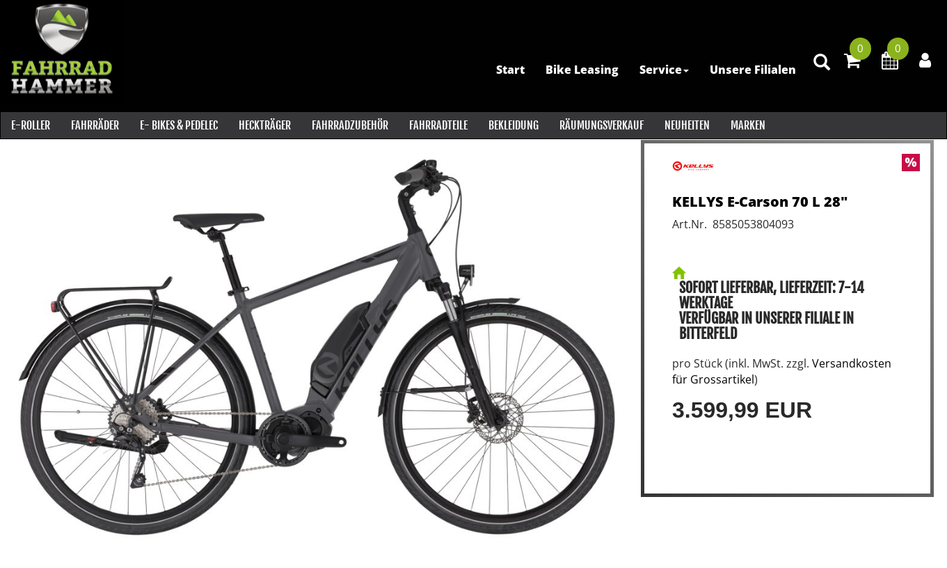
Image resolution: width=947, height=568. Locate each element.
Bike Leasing (580, 69)
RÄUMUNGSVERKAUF (601, 125)
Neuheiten (686, 125)
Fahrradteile (437, 125)
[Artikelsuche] (820, 70)
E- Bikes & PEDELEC (178, 125)
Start (509, 69)
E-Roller (29, 125)
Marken (747, 125)
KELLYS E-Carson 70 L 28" (759, 201)
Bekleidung (513, 125)
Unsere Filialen (751, 69)
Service (662, 69)
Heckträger (264, 125)
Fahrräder (94, 125)
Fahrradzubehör (349, 125)
